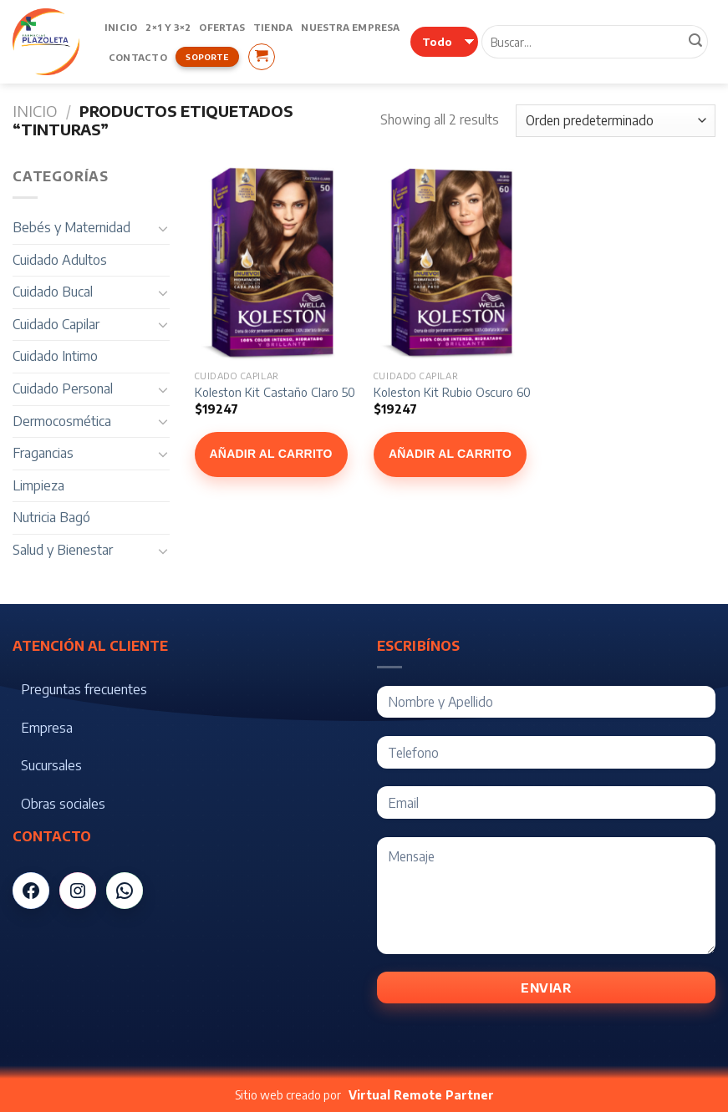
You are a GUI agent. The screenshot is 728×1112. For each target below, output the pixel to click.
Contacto (138, 57)
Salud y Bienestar (63, 549)
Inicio (120, 27)
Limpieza (38, 485)
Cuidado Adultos (60, 259)
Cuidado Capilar (56, 324)
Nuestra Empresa (350, 27)
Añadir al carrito (271, 453)
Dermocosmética (62, 421)
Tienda (273, 27)
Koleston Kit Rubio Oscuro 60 (452, 391)
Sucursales (51, 765)
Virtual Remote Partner (421, 1095)
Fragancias (43, 452)
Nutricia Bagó (51, 517)
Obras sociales (63, 803)
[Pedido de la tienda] (615, 120)
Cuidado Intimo (55, 356)
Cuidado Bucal (53, 291)
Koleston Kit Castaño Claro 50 (275, 391)
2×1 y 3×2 (168, 27)
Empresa (47, 727)
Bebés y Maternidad (71, 227)
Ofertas (222, 27)
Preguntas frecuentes (84, 689)
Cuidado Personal (63, 388)
